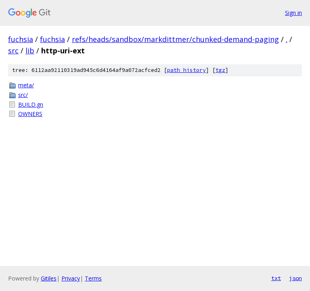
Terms (93, 278)
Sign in (293, 13)
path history (186, 70)
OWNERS (30, 114)
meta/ (26, 85)
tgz (220, 70)
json (295, 278)
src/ (23, 95)
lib (29, 50)
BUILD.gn (30, 104)
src (13, 50)
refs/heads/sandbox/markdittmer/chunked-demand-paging (175, 39)
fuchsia (20, 39)
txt (276, 278)
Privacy (70, 278)
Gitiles (49, 278)
